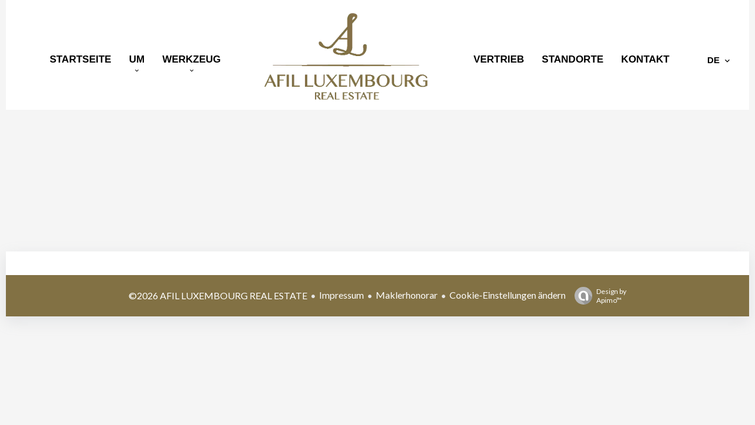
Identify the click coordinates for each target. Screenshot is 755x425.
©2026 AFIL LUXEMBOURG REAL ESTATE (218, 295)
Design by (597, 296)
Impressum (341, 294)
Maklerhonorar (407, 294)
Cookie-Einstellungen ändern (507, 294)
